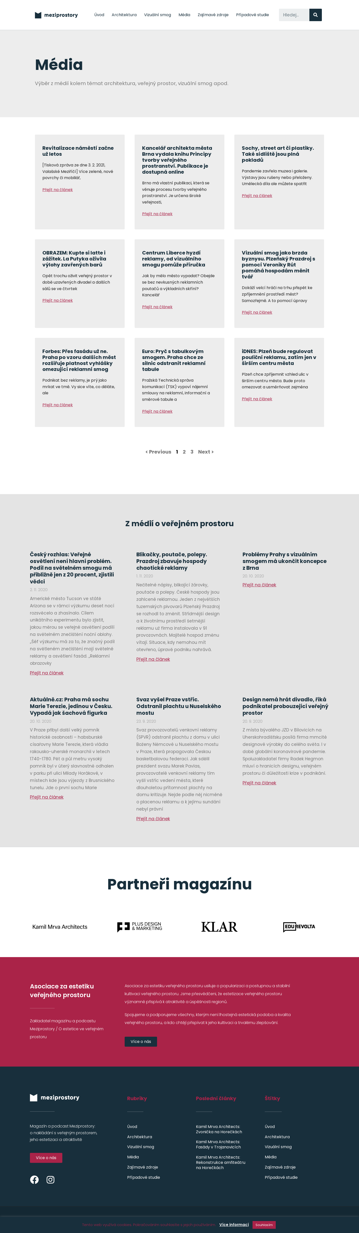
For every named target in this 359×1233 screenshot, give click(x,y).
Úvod (99, 15)
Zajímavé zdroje (213, 15)
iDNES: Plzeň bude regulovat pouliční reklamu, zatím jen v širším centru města (279, 357)
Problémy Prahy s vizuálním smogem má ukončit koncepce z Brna (285, 561)
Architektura (124, 15)
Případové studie (252, 15)
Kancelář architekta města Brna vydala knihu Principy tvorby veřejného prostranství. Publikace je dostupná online (177, 160)
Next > (206, 451)
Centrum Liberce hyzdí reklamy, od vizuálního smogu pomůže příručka (173, 258)
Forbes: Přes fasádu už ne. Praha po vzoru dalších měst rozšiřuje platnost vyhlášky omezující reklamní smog (79, 360)
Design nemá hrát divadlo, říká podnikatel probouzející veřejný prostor (285, 706)
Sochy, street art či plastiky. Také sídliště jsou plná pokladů (278, 154)
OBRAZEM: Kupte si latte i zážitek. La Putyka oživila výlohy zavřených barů (74, 258)
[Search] (315, 15)
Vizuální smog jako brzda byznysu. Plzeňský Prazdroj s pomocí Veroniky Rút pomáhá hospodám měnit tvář (278, 264)
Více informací (234, 1224)
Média (184, 15)
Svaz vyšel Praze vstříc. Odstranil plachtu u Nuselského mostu (178, 706)
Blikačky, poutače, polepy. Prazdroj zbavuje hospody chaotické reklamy (171, 561)
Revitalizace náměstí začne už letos (78, 151)
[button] (141, 1042)
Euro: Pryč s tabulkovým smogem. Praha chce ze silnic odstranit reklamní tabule (174, 360)
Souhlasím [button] (264, 1225)
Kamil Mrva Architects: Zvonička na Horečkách (219, 1129)
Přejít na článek (57, 190)
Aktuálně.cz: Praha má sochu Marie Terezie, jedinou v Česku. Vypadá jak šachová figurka (71, 706)
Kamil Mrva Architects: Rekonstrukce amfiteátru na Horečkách (220, 1162)
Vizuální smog (157, 15)
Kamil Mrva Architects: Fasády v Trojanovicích (218, 1144)
